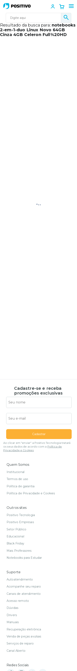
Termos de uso (17, 479)
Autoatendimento (20, 579)
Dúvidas (12, 608)
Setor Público (16, 529)
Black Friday (15, 543)
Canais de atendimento (24, 594)
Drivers (12, 615)
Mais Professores (19, 551)
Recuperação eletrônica (24, 629)
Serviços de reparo (20, 643)
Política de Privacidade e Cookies (31, 493)
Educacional (15, 536)
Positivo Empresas (20, 522)
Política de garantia (20, 486)
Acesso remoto (18, 601)
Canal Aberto (16, 651)
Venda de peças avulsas (24, 636)
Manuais (13, 622)
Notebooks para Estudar (24, 558)
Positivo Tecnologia (21, 515)
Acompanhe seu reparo (24, 586)
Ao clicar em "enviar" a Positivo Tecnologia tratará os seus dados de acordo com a (36, 446)
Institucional (15, 472)
